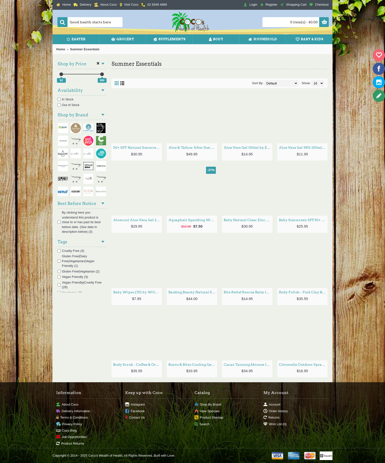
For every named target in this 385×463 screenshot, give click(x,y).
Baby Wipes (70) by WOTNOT (137, 292)
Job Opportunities (71, 437)
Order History (275, 411)
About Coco (67, 405)
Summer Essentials (84, 49)
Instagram (135, 405)
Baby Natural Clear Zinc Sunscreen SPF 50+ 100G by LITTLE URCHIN (248, 220)
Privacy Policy (69, 424)
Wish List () (275, 424)
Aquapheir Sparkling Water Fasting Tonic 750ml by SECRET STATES (192, 220)
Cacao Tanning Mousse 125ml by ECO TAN (248, 365)
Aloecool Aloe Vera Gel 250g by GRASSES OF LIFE (137, 220)
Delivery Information (73, 411)
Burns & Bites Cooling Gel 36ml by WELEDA (192, 365)
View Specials (207, 411)
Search (202, 424)
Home (60, 49)
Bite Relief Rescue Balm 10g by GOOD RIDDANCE (248, 292)
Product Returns (70, 443)
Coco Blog (66, 431)
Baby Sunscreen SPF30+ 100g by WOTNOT (303, 220)
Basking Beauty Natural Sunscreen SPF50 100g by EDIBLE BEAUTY (192, 292)
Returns (271, 418)
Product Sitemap (208, 418)
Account (271, 405)
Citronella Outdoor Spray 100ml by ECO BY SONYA (303, 365)
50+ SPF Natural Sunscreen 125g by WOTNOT (137, 148)
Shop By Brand (207, 405)
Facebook (135, 411)
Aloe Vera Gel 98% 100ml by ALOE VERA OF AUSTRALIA (303, 148)
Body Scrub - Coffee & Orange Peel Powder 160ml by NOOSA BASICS (137, 365)
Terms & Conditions (72, 418)
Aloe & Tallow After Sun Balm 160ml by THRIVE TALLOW (192, 148)
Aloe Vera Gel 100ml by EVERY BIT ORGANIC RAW (248, 148)
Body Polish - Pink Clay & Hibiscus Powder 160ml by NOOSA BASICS (303, 292)
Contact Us (135, 418)
